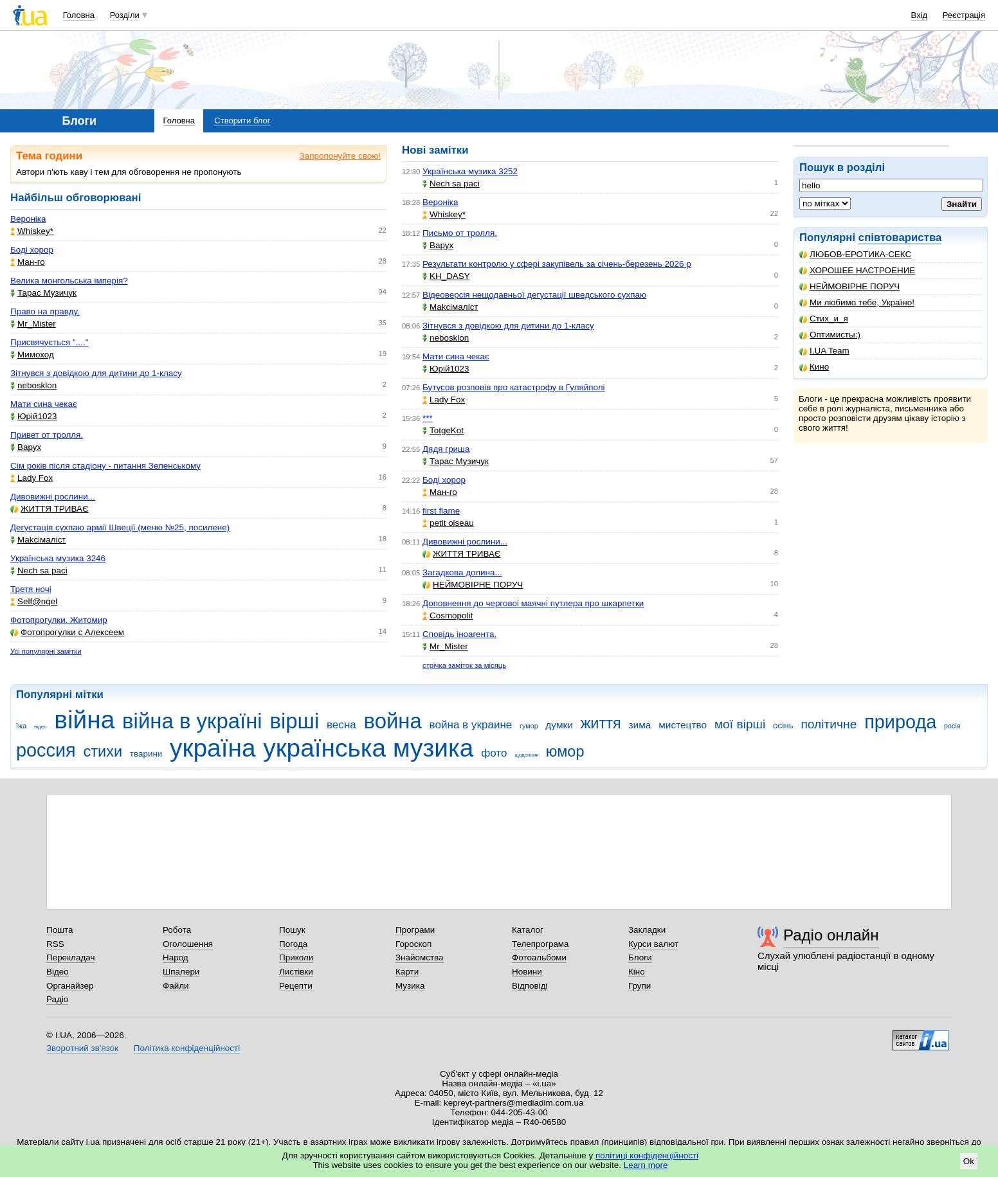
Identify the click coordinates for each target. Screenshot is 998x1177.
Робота (177, 930)
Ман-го (27, 262)
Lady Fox (31, 478)
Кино (814, 367)
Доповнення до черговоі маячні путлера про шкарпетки (533, 603)
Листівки (296, 971)
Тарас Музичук (43, 293)
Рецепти (296, 986)
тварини (146, 754)
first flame (441, 511)
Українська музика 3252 (470, 171)
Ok (968, 1161)
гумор (529, 726)
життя (601, 723)
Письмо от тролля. (459, 233)
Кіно (636, 971)
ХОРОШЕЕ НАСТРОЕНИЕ (857, 270)
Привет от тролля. (46, 435)
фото (494, 753)
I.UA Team (824, 350)
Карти (407, 971)
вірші (294, 721)
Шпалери (181, 971)
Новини (527, 971)
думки (559, 724)
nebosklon (33, 385)
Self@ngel (33, 601)
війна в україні (192, 721)
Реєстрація (964, 15)
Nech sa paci (39, 570)
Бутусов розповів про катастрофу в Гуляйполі (513, 387)
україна (212, 748)
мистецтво (682, 724)
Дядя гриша (445, 449)
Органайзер (69, 986)
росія (952, 726)
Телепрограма (540, 944)
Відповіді (530, 986)
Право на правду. (45, 311)
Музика (409, 986)
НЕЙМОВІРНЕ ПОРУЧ (849, 286)
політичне (829, 724)
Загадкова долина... (462, 572)
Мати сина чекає (43, 404)
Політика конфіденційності (187, 1048)
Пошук (292, 930)
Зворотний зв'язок (82, 1048)
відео (40, 727)
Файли (176, 986)
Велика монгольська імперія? (69, 280)
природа (900, 722)
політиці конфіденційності (646, 1155)
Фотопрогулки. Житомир (58, 620)
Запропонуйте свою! (340, 156)
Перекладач (70, 957)
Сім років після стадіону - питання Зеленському (105, 466)
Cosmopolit (447, 615)
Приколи (296, 957)
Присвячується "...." (49, 342)
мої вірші (739, 724)
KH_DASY (446, 276)
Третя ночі (30, 589)
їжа (21, 726)
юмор (565, 751)
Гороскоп (413, 944)
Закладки (647, 930)
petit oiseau (448, 523)
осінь (783, 725)
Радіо (57, 999)
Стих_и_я (823, 318)
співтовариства (900, 237)
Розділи (125, 15)
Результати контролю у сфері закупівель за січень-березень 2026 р (556, 264)
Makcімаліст (38, 539)
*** (427, 418)
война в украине (471, 725)
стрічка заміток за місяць (464, 665)
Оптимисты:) (829, 334)
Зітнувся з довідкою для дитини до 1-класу (96, 373)
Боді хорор (31, 250)
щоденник (526, 755)
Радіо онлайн (831, 935)
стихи (103, 751)
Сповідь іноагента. (459, 634)
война (393, 721)
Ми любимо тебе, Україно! (856, 302)
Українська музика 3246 (57, 558)
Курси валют (653, 944)
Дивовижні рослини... (52, 496)
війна (84, 719)
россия (46, 750)
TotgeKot (443, 430)
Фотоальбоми (539, 957)
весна (341, 725)
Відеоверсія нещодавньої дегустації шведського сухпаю (534, 295)
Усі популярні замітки (46, 651)
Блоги (640, 957)
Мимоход (32, 354)
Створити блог (242, 120)
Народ (175, 957)
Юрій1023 (33, 416)
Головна (79, 15)
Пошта (59, 930)
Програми (415, 930)
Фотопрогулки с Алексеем (67, 632)
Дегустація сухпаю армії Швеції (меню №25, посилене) (120, 527)
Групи (639, 986)
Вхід (919, 15)
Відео (57, 971)
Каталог (527, 930)
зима (640, 724)
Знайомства (419, 957)
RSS (55, 944)
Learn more (646, 1165)
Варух (25, 447)
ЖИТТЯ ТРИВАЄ (49, 509)
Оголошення (188, 944)
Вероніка (28, 219)
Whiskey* (31, 231)
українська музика (368, 748)
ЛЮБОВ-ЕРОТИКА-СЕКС (855, 254)
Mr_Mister (33, 323)
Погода (293, 944)
